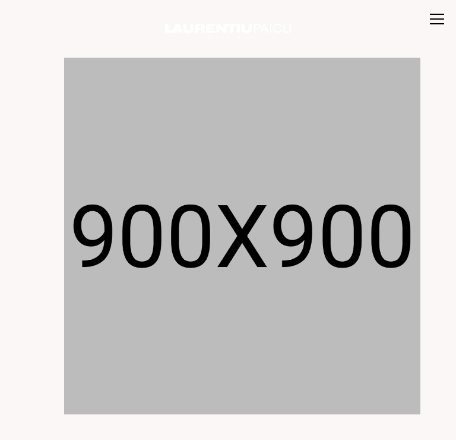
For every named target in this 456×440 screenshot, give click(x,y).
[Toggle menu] (437, 19)
